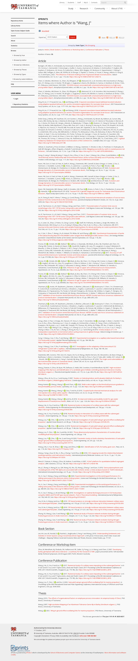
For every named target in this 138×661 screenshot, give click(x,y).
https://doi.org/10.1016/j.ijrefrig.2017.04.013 (54, 351)
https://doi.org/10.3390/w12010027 (103, 401)
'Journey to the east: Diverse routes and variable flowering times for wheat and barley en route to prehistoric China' (80, 227)
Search (13, 36)
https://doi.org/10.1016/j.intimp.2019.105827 (94, 472)
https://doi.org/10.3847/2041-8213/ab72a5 (108, 87)
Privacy (52, 636)
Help (12, 84)
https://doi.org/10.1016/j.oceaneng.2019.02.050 (106, 503)
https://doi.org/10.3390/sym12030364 (98, 386)
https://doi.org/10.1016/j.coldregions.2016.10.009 (62, 210)
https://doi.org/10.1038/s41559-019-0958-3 (59, 334)
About (13, 41)
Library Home (15, 26)
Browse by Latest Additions (23, 79)
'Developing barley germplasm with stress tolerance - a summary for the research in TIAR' (79, 550)
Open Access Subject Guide (20, 31)
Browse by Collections (21, 65)
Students (71, 2)
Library (62, 2)
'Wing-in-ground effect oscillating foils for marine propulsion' (72, 611)
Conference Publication (94, 50)
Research (85, 8)
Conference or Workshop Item (73, 50)
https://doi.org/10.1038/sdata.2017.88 (51, 143)
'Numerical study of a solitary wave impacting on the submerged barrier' (94, 565)
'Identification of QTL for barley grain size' (100, 447)
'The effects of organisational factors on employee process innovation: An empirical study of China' (84, 598)
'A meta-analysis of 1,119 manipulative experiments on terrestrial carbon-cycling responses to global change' (77, 331)
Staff (79, 2)
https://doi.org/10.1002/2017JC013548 (58, 202)
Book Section (55, 50)
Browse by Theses (20, 70)
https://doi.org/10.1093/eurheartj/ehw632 (53, 300)
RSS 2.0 (121, 37)
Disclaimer (45, 636)
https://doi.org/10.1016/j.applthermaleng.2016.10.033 (57, 342)
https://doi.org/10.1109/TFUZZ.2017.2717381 (88, 106)
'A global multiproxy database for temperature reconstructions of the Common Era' (81, 139)
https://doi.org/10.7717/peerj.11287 (60, 449)
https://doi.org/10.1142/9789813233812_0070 (95, 570)
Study (72, 8)
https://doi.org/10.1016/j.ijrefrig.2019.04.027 (69, 497)
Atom (103, 37)
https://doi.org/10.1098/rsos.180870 (97, 193)
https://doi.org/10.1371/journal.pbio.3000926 (54, 172)
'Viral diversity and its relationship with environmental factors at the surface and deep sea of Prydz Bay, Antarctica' (80, 157)
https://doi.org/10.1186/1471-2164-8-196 (83, 463)
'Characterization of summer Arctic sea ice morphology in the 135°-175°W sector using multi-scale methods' (77, 207)
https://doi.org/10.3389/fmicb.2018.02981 (84, 159)
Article (46, 50)
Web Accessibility (62, 636)
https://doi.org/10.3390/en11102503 (108, 516)
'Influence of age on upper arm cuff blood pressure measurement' (91, 268)
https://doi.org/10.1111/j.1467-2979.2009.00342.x (96, 151)
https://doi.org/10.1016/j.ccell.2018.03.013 (53, 363)
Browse (13, 51)
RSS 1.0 (112, 37)
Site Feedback (74, 636)
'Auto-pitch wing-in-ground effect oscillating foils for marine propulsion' (94, 582)
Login (16, 99)
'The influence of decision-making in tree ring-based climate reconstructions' (84, 74)
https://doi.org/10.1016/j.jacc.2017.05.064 (69, 257)
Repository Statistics (21, 104)
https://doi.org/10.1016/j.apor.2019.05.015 (94, 422)
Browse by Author (20, 60)
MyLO (86, 2)
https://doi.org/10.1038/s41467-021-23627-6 (85, 77)
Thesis (106, 50)
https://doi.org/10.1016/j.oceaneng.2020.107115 (55, 443)
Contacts (94, 2)
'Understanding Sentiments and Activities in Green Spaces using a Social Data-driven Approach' (79, 534)
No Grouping (90, 45)
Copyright (37, 636)
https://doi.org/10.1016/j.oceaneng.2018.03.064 (55, 409)
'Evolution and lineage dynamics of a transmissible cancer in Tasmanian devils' (78, 169)
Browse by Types (20, 74)
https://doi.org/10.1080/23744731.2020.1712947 (55, 480)
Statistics (14, 46)
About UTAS (118, 8)
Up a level (45, 31)
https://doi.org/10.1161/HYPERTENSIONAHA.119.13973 (89, 270)
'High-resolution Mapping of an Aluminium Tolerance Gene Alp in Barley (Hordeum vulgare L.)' (82, 604)
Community (101, 8)
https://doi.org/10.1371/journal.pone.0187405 (81, 229)
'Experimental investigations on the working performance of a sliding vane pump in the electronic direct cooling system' (79, 477)
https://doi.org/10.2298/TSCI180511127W (53, 395)
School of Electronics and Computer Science (65, 653)
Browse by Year (19, 55)
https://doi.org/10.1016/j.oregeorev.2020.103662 (55, 240)
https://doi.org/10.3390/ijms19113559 (51, 457)
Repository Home (17, 21)
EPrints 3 (29, 653)
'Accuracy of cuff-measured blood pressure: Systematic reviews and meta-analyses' (80, 254)
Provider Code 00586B (83, 633)
